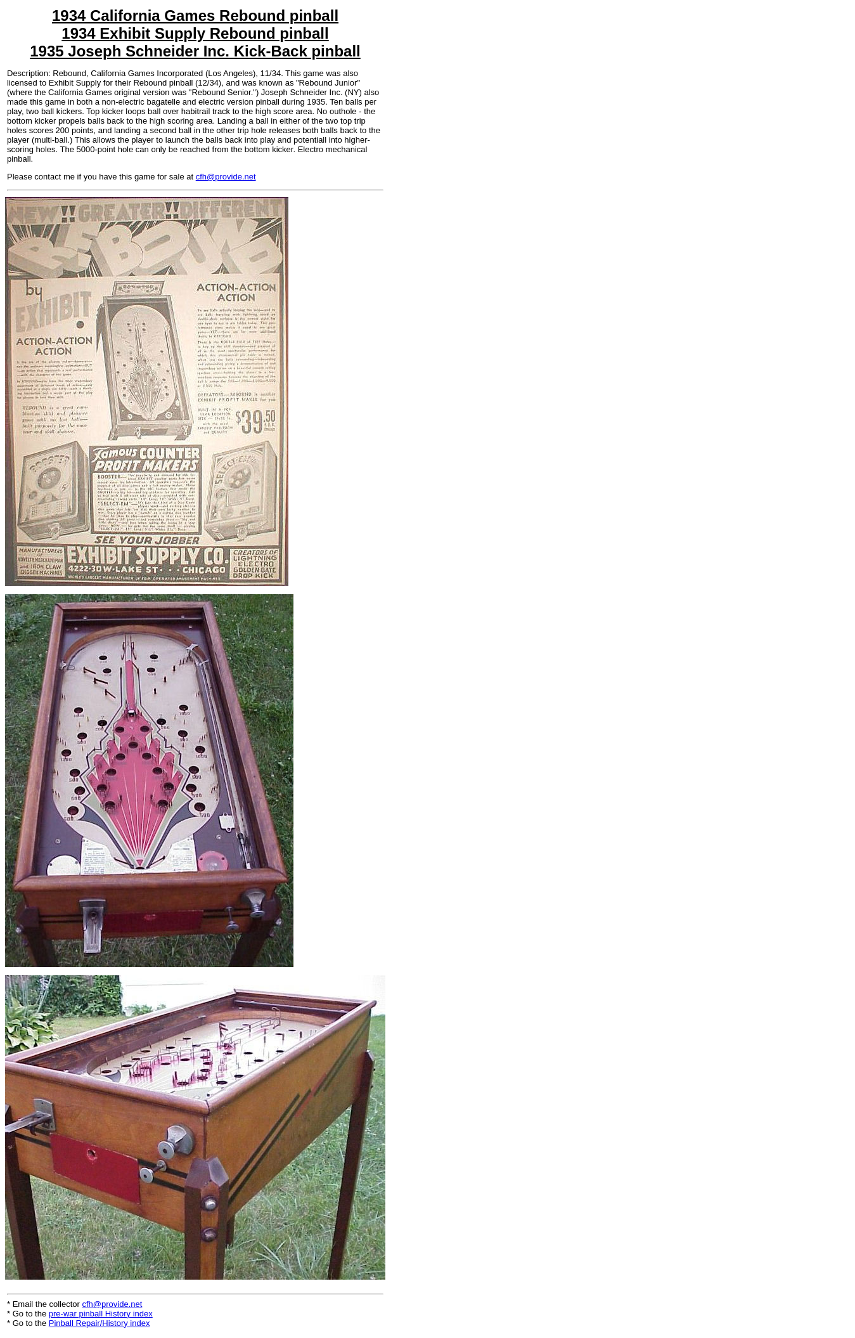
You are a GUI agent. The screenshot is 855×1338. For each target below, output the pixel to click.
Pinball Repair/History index (99, 1323)
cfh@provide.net (226, 176)
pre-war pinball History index (101, 1313)
